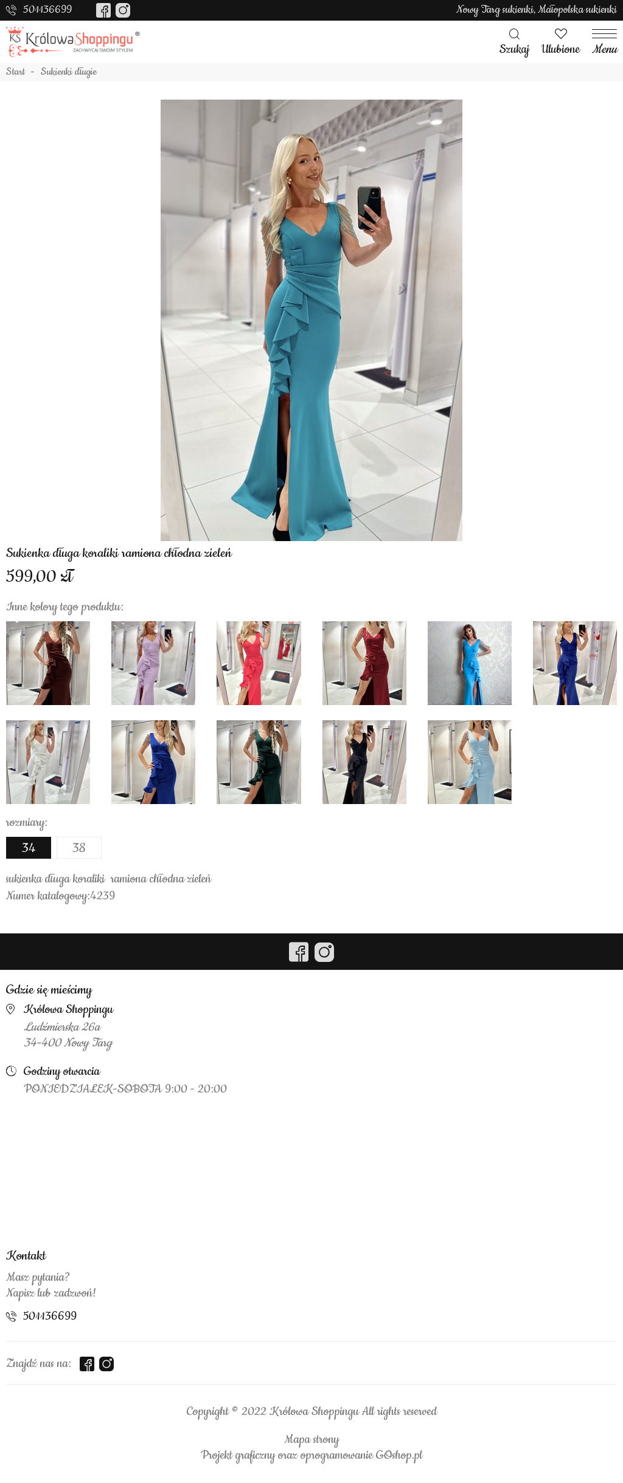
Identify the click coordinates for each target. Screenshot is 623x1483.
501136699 (47, 9)
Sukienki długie (69, 72)
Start (15, 72)
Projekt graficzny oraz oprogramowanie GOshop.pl (311, 1456)
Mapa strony (311, 1440)
